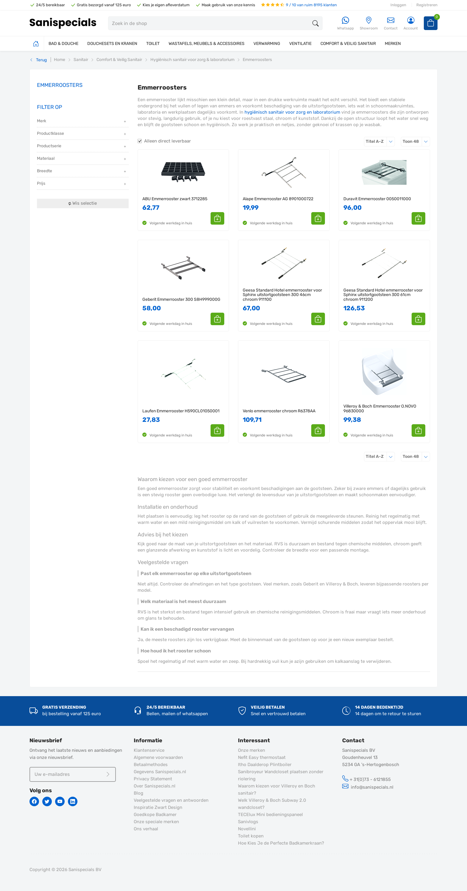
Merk (82, 121)
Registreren (427, 5)
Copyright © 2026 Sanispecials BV (65, 869)
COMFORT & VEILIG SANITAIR (348, 43)
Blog (138, 793)
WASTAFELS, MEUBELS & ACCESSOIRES (207, 43)
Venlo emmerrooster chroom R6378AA (279, 411)
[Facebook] (34, 801)
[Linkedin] (72, 801)
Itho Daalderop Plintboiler (265, 764)
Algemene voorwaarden (158, 757)
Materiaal (82, 159)
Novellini (247, 829)
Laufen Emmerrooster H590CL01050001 (181, 411)
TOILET (153, 43)
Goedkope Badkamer (155, 814)
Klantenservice (149, 750)
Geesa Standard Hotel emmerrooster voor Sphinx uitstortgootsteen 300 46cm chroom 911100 (282, 295)
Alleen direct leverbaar (167, 141)
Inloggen (398, 5)
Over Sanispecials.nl (154, 786)
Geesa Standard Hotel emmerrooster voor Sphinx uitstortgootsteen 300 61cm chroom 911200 (383, 295)
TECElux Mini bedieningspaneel (270, 814)
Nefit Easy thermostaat (262, 757)
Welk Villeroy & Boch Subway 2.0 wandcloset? (272, 804)
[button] (217, 218)
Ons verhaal (146, 829)
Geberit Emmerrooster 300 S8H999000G (181, 299)
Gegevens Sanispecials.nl (160, 771)
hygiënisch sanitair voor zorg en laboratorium (292, 112)
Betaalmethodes (151, 764)
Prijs (82, 184)
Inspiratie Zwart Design (158, 807)
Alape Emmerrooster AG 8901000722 (278, 199)
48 (416, 141)
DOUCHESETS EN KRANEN (112, 43)
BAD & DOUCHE (63, 43)
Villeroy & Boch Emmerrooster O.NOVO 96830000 (379, 408)
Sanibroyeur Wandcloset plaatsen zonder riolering (280, 775)
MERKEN (393, 43)
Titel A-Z (380, 141)
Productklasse (82, 134)
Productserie (82, 146)
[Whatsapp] (345, 23)
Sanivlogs (248, 821)
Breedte (82, 171)
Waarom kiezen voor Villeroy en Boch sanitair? (276, 789)
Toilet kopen (251, 836)
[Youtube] (60, 801)
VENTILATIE (300, 43)
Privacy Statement (153, 779)
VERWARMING (266, 43)
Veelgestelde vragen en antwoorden (171, 800)
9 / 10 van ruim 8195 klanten (299, 5)
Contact (391, 23)
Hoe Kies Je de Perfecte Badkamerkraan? (281, 843)
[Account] (411, 23)
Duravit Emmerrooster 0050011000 (377, 199)
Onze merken (251, 750)
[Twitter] (47, 801)
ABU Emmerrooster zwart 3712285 (174, 199)
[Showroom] (369, 23)
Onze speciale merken (156, 821)
